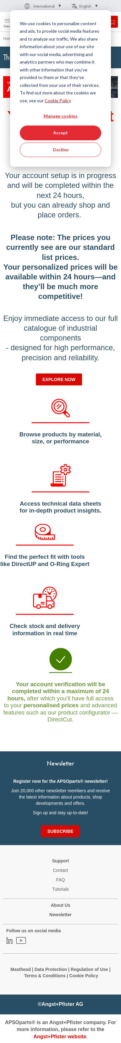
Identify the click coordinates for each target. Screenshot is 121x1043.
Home (8, 38)
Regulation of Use (89, 969)
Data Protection (51, 969)
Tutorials (60, 889)
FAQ (60, 879)
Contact (60, 870)
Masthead (20, 969)
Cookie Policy (58, 100)
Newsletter (60, 914)
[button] (42, 6)
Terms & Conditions (45, 975)
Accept (60, 132)
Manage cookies (61, 116)
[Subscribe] (60, 831)
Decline (61, 149)
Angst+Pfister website (59, 1036)
